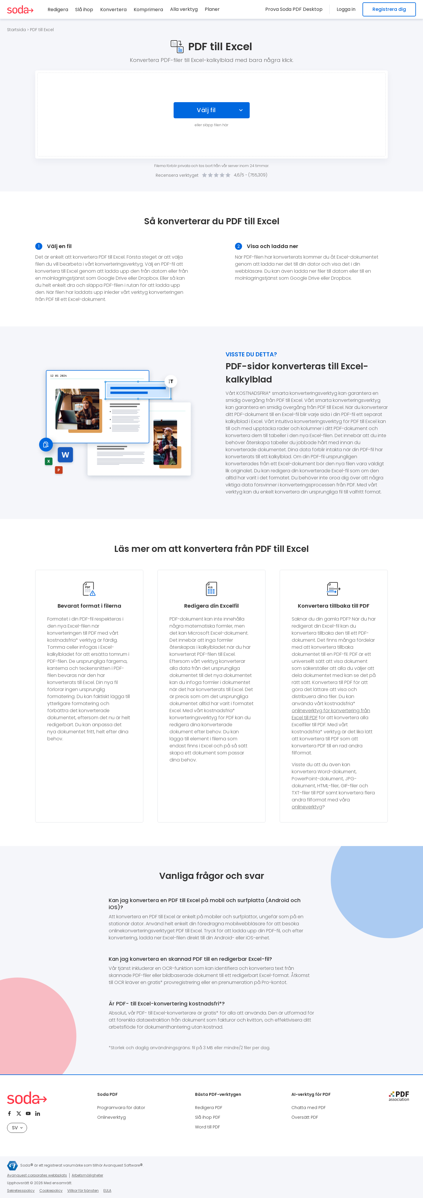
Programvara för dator (121, 1108)
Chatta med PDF (308, 1108)
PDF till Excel (42, 30)
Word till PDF (207, 1127)
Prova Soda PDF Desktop (294, 9)
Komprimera (148, 9)
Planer (212, 9)
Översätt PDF (304, 1117)
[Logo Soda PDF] (20, 9)
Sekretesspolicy (21, 1190)
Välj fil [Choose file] (206, 110)
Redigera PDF (208, 1108)
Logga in (346, 9)
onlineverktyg (307, 806)
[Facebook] (9, 1113)
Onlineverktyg (111, 1117)
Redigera (58, 9)
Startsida (16, 30)
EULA (107, 1190)
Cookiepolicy (51, 1190)
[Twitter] (18, 1113)
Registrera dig (389, 9)
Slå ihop (84, 9)
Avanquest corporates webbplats (37, 1175)
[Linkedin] (37, 1113)
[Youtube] (28, 1113)
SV (17, 1127)
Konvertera (113, 9)
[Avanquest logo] (12, 1165)
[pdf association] (399, 1096)
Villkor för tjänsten (83, 1190)
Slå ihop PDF (207, 1117)
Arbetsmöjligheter (87, 1175)
